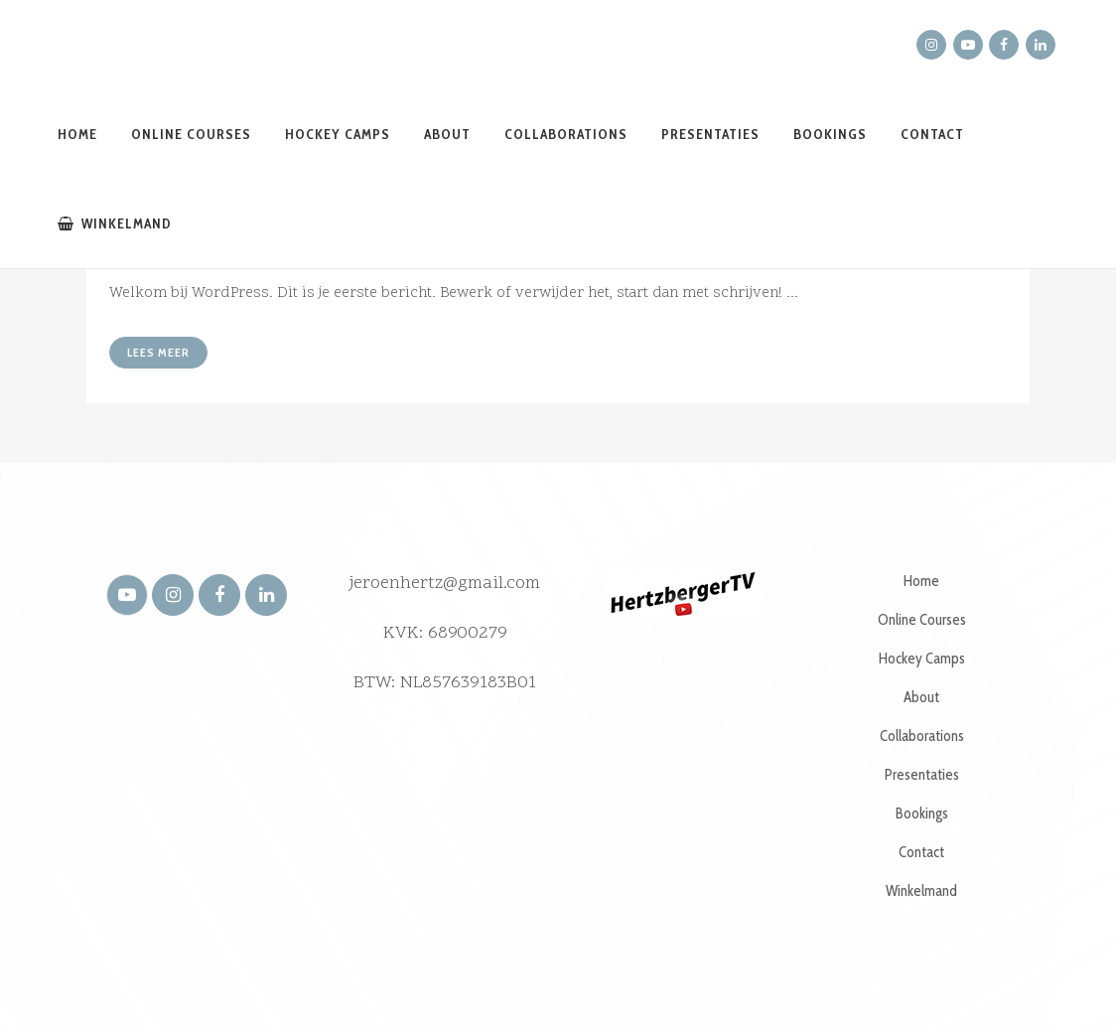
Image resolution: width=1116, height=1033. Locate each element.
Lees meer (158, 352)
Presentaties (922, 775)
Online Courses (922, 620)
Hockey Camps (922, 658)
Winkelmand (921, 891)
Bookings (922, 813)
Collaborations (922, 736)
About (921, 697)
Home (921, 581)
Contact (921, 852)
